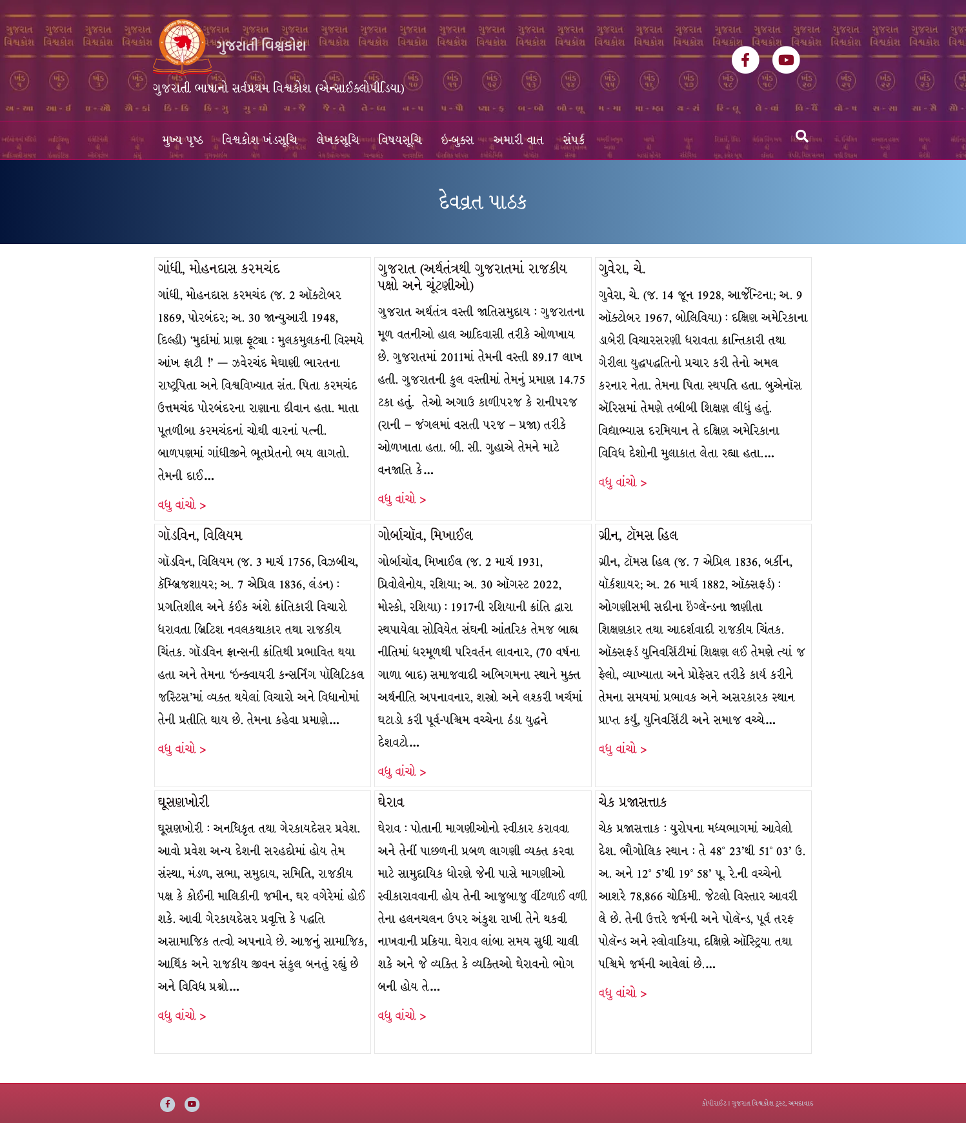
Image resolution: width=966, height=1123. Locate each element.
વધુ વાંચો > (182, 505)
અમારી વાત (519, 140)
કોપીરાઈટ (714, 1103)
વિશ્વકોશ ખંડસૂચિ (260, 140)
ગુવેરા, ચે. (622, 269)
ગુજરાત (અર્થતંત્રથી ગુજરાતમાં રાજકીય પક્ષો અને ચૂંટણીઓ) (472, 277)
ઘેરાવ (391, 802)
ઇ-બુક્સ (457, 140)
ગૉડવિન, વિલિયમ (200, 536)
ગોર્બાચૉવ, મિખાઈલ (425, 536)
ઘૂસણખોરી (183, 802)
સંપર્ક (574, 140)
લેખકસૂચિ (338, 140)
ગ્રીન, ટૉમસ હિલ (638, 536)
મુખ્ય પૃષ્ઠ (183, 140)
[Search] (802, 136)
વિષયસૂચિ (400, 140)
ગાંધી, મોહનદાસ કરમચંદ (219, 269)
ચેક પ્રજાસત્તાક (633, 802)
